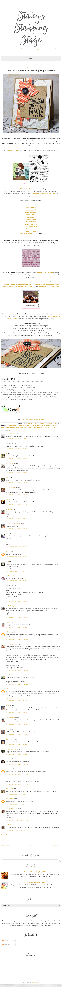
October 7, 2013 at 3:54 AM (16, 439)
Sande (8, 705)
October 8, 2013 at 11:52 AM (17, 734)
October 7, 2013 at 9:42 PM (16, 627)
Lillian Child (9, 789)
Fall (41, 425)
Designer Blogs (35, 982)
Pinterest (37, 419)
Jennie (8, 759)
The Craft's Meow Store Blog (44, 193)
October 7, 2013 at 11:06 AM (17, 482)
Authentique (11, 425)
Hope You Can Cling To (44, 272)
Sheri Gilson (9, 739)
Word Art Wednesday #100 (49, 287)
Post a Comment (6, 835)
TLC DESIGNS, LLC (12, 808)
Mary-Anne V (10, 799)
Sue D (7, 551)
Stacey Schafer (26, 233)
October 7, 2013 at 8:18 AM (16, 459)
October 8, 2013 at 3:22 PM (16, 744)
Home (31, 845)
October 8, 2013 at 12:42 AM (17, 684)
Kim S (7, 729)
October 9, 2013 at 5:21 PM (16, 804)
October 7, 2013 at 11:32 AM (17, 495)
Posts (5, 941)
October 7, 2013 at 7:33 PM (16, 571)
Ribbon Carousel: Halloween (43, 284)
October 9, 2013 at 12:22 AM (17, 774)
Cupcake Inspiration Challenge (28, 425)
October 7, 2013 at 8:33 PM (16, 601)
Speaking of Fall (12, 150)
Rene (7, 561)
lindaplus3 (9, 575)
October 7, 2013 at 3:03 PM (16, 519)
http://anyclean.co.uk (12, 698)
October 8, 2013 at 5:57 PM (16, 754)
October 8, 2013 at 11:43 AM (17, 724)
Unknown (9, 632)
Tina (7, 533)
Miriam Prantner (11, 749)
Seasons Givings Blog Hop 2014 (35, 872)
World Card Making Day (18, 429)
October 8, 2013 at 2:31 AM (16, 700)
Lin (7, 453)
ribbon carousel (30, 427)
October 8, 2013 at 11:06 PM (17, 764)
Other (42, 419)
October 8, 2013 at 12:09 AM (17, 639)
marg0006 (9, 675)
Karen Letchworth (11, 644)
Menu (31, 58)
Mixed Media (48, 425)
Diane (7, 477)
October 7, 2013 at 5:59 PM (16, 547)
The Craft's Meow (27, 189)
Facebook (25, 419)
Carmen (8, 769)
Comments (6, 944)
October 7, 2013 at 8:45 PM (16, 617)
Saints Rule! (9, 509)
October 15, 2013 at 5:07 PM (17, 830)
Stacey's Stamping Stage (31, 29)
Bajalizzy (8, 499)
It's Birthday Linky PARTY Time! (35, 882)
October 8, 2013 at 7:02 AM (16, 712)
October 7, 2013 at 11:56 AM (17, 505)
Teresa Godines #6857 (13, 523)
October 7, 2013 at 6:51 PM (16, 557)
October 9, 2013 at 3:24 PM (16, 794)
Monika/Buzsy (10, 717)
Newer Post (5, 845)
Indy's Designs (10, 606)
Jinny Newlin (10, 463)
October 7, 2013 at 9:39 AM (16, 473)
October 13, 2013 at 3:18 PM (17, 820)
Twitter (31, 419)
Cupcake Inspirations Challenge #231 (17, 284)
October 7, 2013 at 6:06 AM (16, 449)
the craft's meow (42, 427)
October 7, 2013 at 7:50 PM (16, 581)
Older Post (56, 845)
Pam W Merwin (10, 487)
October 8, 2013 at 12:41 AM (17, 670)
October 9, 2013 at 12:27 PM (17, 784)
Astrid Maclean (10, 433)
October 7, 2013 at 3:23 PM (16, 529)
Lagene (8, 622)
